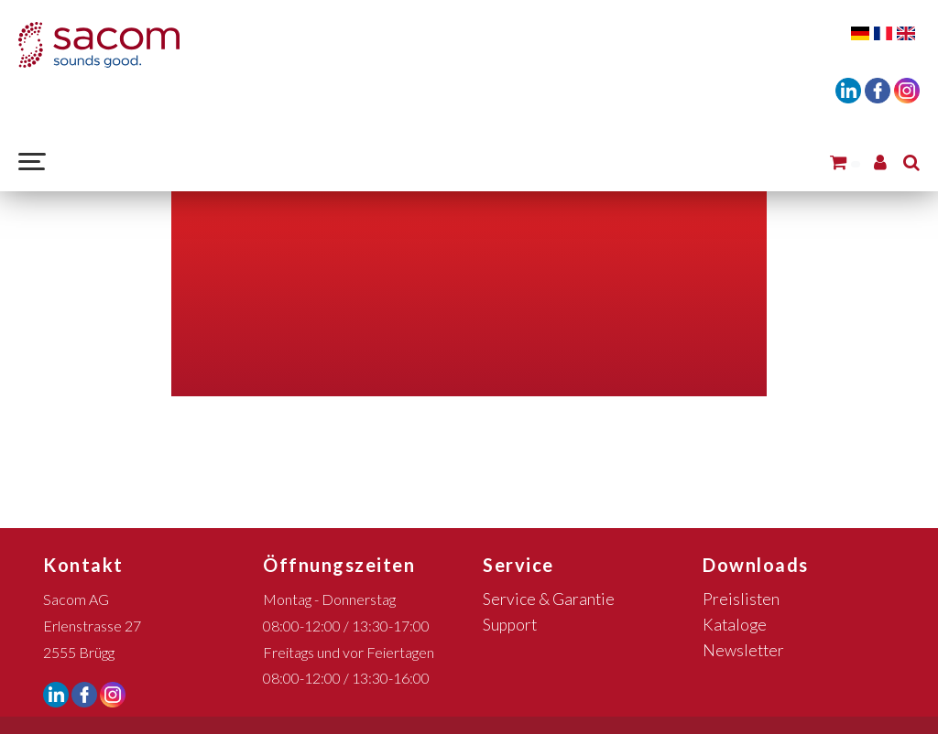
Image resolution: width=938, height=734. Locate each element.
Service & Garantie (549, 599)
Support (510, 624)
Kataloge (735, 624)
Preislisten (741, 599)
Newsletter (743, 650)
